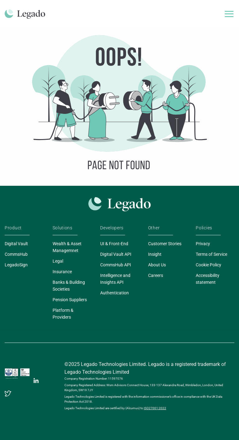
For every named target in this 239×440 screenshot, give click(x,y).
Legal (58, 261)
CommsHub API (115, 264)
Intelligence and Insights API (115, 279)
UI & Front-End (114, 243)
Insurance (62, 271)
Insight (155, 254)
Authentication (114, 292)
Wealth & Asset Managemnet (67, 247)
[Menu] (229, 13)
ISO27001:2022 (155, 408)
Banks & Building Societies (69, 286)
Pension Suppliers (70, 299)
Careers (155, 275)
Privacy (203, 243)
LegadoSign (16, 264)
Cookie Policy (208, 264)
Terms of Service (211, 254)
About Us (157, 264)
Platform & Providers (63, 314)
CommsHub (16, 254)
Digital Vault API (115, 254)
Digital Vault (16, 243)
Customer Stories (164, 243)
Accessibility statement (207, 279)
